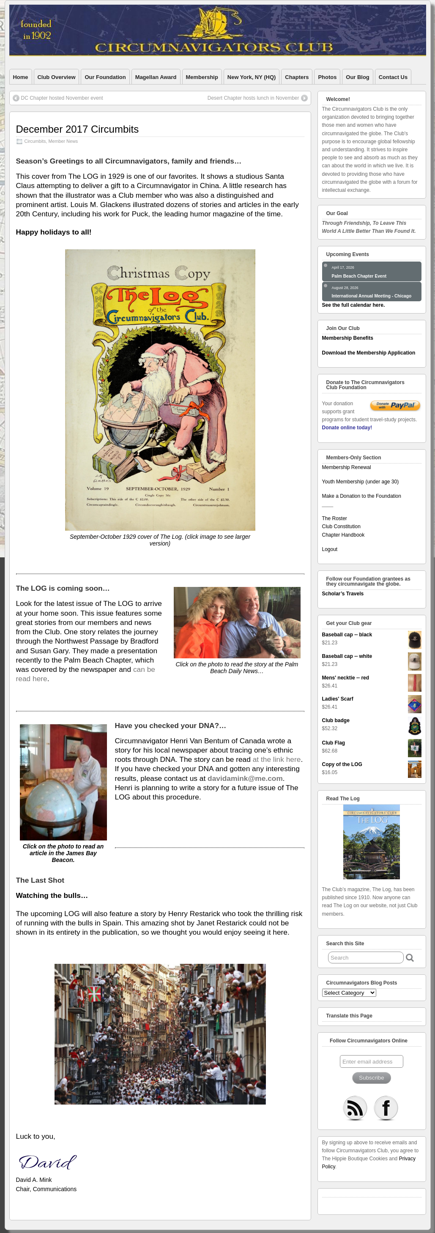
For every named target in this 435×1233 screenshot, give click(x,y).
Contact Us (393, 77)
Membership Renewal (346, 467)
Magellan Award (156, 77)
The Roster (334, 518)
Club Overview (57, 77)
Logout (330, 549)
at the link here (277, 759)
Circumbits (35, 141)
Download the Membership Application (369, 353)
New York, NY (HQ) (251, 77)
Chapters (297, 77)
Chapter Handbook (343, 535)
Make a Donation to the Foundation (361, 496)
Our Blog (357, 77)
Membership (202, 77)
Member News (63, 141)
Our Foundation (105, 77)
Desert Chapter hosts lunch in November (253, 98)
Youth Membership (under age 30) (360, 482)
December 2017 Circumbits (77, 129)
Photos (327, 77)
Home (20, 77)
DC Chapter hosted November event (62, 98)
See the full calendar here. (353, 305)
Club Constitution (341, 526)
